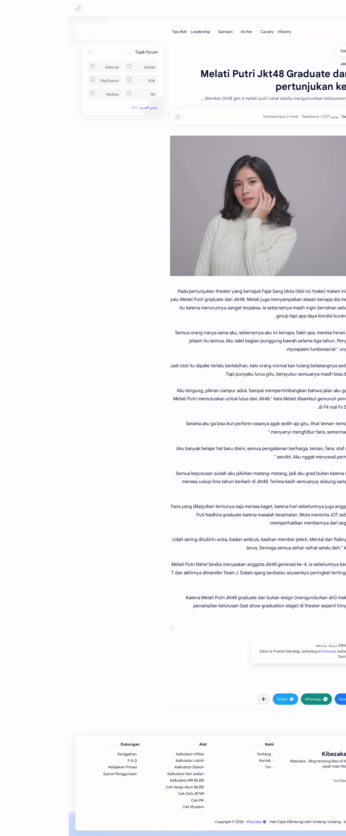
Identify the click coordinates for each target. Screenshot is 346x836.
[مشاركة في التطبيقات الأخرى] (194, 699)
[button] (9, 8)
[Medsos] (36, 93)
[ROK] (72, 80)
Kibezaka (293, 8)
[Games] (72, 66)
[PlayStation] (36, 80)
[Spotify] (288, 780)
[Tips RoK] (110, 31)
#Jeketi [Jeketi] (303, 683)
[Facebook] (306, 780)
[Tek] (72, 93)
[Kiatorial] (36, 66)
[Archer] (178, 31)
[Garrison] (156, 31)
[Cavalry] (198, 31)
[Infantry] (215, 31)
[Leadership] (131, 31)
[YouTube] (271, 780)
